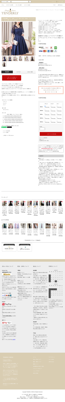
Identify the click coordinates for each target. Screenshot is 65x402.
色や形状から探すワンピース (43, 26)
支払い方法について (37, 359)
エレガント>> (51, 30)
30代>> (45, 31)
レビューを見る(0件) (5, 130)
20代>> (61, 30)
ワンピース (40, 20)
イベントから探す (46, 20)
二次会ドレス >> (41, 21)
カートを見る (51, 359)
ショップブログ (36, 370)
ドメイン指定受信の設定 (54, 151)
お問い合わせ (51, 361)
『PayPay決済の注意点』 (7, 315)
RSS (34, 373)
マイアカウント (52, 357)
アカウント (53, 1)
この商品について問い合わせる (7, 135)
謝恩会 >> (47, 23)
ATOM (37, 373)
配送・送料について (37, 361)
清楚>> (40, 30)
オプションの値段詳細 (43, 137)
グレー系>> (51, 29)
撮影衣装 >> (59, 23)
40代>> (54, 31)
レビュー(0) (30, 71)
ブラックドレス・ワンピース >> (50, 22)
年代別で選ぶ (56, 30)
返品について (41, 139)
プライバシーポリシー (37, 368)
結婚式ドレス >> (52, 20)
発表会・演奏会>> (55, 21)
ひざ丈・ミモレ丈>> (52, 26)
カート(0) (60, 1)
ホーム (34, 357)
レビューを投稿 (4, 132)
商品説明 (7, 71)
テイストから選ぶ (57, 29)
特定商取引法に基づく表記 (44, 140)
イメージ (19, 71)
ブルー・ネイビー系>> (53, 28)
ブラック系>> (51, 27)
